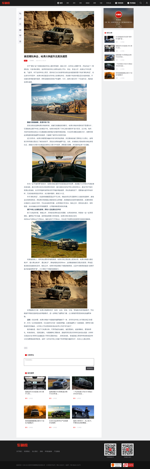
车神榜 (32, 60)
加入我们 (35, 451)
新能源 (87, 3)
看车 (68, 3)
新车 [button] (26, 348)
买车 (74, 3)
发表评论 (90, 368)
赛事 (94, 3)
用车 (80, 3)
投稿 (41, 451)
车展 (101, 3)
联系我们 (27, 451)
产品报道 (57, 451)
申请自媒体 (48, 451)
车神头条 (108, 3)
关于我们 (19, 451)
